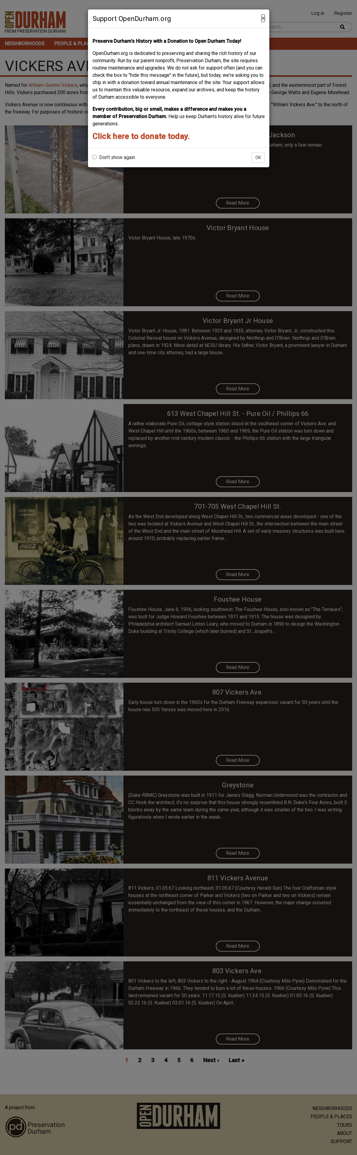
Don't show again (114, 157)
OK (258, 157)
